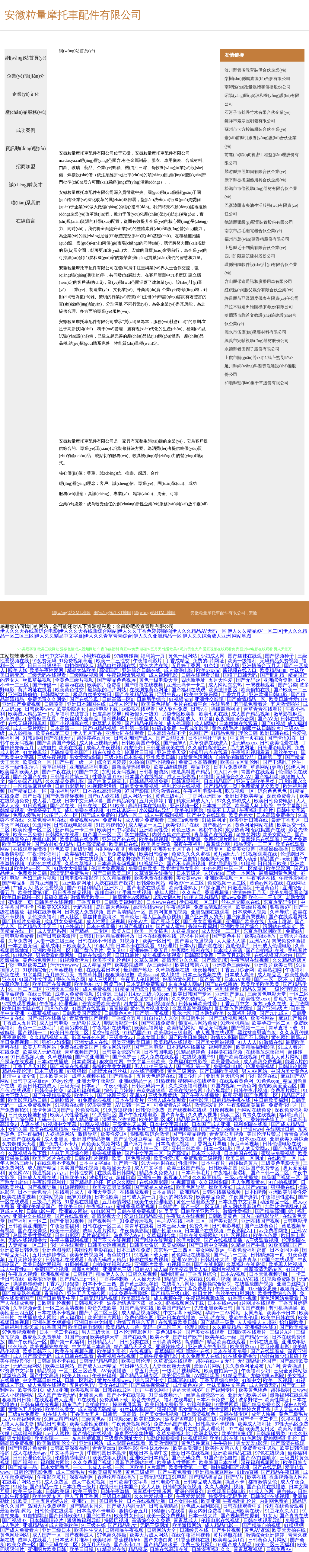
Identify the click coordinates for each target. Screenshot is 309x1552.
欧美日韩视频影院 (179, 1129)
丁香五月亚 (89, 902)
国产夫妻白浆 (159, 1539)
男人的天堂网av (253, 1148)
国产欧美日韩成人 (52, 858)
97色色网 (212, 868)
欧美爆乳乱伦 (112, 1351)
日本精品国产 (219, 781)
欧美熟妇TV (87, 984)
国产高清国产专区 (57, 742)
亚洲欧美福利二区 (52, 950)
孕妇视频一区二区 (199, 902)
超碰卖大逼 (91, 1394)
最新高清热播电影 (131, 767)
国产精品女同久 (86, 1506)
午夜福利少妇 (256, 1370)
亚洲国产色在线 (119, 839)
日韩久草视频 (143, 1274)
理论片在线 (186, 1428)
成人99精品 (20, 733)
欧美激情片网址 (105, 1317)
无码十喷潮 (280, 921)
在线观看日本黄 (103, 969)
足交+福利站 (106, 1032)
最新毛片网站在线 (135, 1462)
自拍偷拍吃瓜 (80, 665)
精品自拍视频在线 (117, 665)
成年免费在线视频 (84, 810)
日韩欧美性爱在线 (280, 742)
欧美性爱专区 (47, 1496)
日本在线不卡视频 (57, 1312)
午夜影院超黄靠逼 (246, 1105)
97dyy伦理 (63, 1080)
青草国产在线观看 (214, 834)
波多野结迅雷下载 (127, 1303)
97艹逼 (236, 1428)
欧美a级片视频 (252, 907)
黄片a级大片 (227, 853)
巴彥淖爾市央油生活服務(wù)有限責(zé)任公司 (261, 209)
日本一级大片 (203, 1515)
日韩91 (86, 936)
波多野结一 (250, 1399)
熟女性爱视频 (49, 887)
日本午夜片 (213, 1163)
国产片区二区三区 (99, 1312)
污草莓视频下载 (66, 969)
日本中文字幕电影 (170, 1124)
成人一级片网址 (30, 728)
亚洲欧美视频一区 (224, 878)
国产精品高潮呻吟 (275, 1211)
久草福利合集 (162, 1235)
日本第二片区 (217, 805)
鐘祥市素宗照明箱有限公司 (250, 121)
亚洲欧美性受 (154, 829)
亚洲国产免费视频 (22, 704)
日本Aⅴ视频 (233, 1274)
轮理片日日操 (140, 752)
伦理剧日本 (293, 853)
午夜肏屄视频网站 (131, 1423)
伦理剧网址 (197, 1327)
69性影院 (199, 1100)
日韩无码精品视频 (99, 1298)
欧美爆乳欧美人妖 (20, 771)
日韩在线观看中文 (243, 1506)
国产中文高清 (45, 1375)
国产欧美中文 (47, 1148)
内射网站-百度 (110, 849)
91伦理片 (167, 945)
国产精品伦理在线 (144, 723)
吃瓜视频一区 (240, 791)
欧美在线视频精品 (49, 1129)
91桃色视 (23, 955)
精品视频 (46, 1370)
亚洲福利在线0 (260, 1327)
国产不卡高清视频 (186, 863)
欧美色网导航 (191, 1187)
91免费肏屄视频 (95, 1100)
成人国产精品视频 (251, 713)
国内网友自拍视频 (169, 911)
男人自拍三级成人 (154, 1066)
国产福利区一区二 (28, 1221)
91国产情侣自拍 (221, 1457)
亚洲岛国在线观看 (211, 911)
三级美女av (121, 1037)
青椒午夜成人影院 (107, 998)
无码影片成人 (87, 1023)
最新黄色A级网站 (132, 897)
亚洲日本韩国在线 (87, 704)
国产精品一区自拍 (178, 858)
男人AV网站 (255, 1071)
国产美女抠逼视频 (195, 940)
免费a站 (294, 931)
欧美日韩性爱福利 (42, 1264)
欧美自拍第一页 (221, 1370)
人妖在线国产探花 (114, 882)
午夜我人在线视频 (186, 1216)
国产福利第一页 (193, 1066)
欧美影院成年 (129, 965)
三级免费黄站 (163, 1095)
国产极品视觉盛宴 (151, 1385)
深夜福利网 (82, 1477)
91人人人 (247, 1042)
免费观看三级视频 (203, 1158)
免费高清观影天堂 (214, 907)
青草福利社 (54, 767)
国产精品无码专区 (139, 1375)
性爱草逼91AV (107, 776)
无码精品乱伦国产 (70, 752)
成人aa (160, 1269)
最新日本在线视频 (191, 1452)
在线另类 (221, 704)
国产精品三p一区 (78, 1279)
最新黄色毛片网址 (234, 1008)
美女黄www (189, 878)
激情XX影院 (224, 1037)
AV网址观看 (207, 1375)
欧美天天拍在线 (289, 1530)
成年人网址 (167, 892)
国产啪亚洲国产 (92, 1056)
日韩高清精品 (164, 1506)
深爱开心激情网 (119, 1119)
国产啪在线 (62, 805)
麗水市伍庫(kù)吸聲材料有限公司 (255, 332)
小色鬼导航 (218, 1090)
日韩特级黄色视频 (182, 1486)
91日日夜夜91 (15, 858)
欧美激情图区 (224, 689)
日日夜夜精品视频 (72, 892)
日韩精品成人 (144, 718)
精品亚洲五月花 (193, 1119)
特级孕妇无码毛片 (228, 1496)
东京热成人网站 (185, 984)
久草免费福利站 (119, 853)
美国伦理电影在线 (94, 1250)
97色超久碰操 (112, 1535)
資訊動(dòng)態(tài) (25, 148)
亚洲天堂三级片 (62, 989)
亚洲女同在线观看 (125, 733)
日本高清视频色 (199, 1414)
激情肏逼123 (45, 1109)
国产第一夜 (126, 1163)
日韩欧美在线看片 (247, 1332)
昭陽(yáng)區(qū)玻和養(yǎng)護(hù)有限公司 (262, 99)
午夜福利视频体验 (206, 1298)
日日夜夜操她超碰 (28, 1114)
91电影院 (114, 1129)
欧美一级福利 (243, 660)
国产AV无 (267, 718)
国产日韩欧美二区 (112, 873)
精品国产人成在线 (184, 1279)
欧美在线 (256, 1477)
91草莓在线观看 (89, 1008)
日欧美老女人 (77, 945)
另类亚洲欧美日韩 (131, 1042)
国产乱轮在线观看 (154, 1240)
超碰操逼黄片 (244, 1163)
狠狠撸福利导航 (84, 1520)
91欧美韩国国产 (286, 1245)
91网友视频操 (95, 1124)
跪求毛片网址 (195, 936)
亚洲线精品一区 (136, 1080)
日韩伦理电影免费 (34, 1472)
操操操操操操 (274, 849)
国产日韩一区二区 (270, 1172)
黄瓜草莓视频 (245, 1143)
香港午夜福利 (203, 926)
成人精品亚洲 (84, 1119)
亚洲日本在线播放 (177, 1317)
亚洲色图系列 (190, 1491)
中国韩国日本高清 (107, 1452)
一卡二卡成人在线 (93, 1467)
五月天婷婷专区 (49, 1254)
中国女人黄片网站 (281, 1056)
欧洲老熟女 (206, 1433)
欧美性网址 (277, 1399)
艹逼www (253, 1129)
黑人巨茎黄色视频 (162, 916)
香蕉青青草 (245, 1259)
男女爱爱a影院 (85, 757)
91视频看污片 (75, 960)
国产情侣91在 (282, 738)
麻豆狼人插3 (177, 1177)
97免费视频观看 (19, 1332)
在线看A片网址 (179, 1283)
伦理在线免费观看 (285, 1506)
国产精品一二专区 (89, 931)
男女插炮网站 (228, 1119)
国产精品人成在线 (154, 1187)
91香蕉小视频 (243, 1298)
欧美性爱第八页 (222, 1448)
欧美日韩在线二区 (70, 1032)
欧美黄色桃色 (253, 1390)
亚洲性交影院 (210, 699)
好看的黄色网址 (180, 979)
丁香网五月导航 (210, 1143)
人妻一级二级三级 (55, 940)
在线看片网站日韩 (22, 1481)
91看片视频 (218, 1279)
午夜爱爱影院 (191, 1496)
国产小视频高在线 (70, 723)
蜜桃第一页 (20, 902)
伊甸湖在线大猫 (153, 1428)
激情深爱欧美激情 (101, 1003)
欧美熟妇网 (270, 969)
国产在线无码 (59, 738)
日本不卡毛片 (196, 1172)
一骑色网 (246, 1085)
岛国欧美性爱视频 (33, 1235)
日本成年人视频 (250, 911)
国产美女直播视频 (203, 921)
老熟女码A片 (167, 897)
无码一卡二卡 (52, 1119)
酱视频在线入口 (240, 670)
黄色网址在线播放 (191, 1254)
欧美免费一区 (22, 1544)
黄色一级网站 (183, 655)
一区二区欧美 (130, 1467)
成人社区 (70, 916)
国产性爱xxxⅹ (167, 1230)
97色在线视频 (270, 1452)
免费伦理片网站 (221, 839)
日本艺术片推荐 (72, 1539)
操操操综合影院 (215, 1283)
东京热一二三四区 (173, 1250)
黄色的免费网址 (40, 960)
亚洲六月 (114, 887)
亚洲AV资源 (184, 1259)
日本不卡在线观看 (136, 945)
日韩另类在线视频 (54, 902)
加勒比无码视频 (119, 771)
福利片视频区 (226, 1269)
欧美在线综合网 (186, 1090)
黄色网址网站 (15, 1535)
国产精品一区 (255, 1336)
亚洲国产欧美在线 (245, 921)
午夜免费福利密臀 (247, 1250)
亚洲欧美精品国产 (36, 1206)
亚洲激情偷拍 (23, 694)
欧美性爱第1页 (34, 892)
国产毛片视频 (227, 1530)
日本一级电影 (219, 1148)
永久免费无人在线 (201, 1356)
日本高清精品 (92, 844)
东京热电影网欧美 (263, 931)
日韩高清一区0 (118, 699)
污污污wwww (65, 965)
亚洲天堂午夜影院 (96, 1080)
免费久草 (199, 1225)
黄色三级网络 (182, 1071)
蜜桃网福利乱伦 (280, 1438)
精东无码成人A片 (195, 800)
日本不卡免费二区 (216, 1399)
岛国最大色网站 (113, 907)
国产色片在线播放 (267, 1486)
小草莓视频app (43, 1013)
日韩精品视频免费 (149, 781)
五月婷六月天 (60, 974)
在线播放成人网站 (38, 1317)
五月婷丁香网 (186, 665)
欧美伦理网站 (189, 810)
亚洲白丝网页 (292, 1283)
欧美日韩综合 (154, 853)
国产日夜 (33, 795)
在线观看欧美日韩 (178, 1322)
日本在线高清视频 (103, 791)
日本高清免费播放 (276, 815)
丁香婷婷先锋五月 (265, 1119)
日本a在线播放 (53, 1061)
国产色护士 (125, 1056)
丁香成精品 (178, 660)
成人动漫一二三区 (221, 931)
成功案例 (25, 130)
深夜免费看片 (282, 795)
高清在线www (148, 907)
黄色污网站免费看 (280, 1298)
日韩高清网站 (167, 1341)
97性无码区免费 (291, 1423)
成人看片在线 (47, 800)
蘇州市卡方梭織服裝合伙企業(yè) (255, 129)
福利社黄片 (291, 1114)
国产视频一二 (33, 1032)
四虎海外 (133, 747)
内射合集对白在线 (172, 834)
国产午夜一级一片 (75, 762)
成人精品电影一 (222, 1525)
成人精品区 (269, 974)
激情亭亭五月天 (44, 810)
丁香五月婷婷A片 (50, 1501)
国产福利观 (266, 776)
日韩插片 (168, 1206)
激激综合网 (14, 1375)
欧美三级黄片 (17, 844)
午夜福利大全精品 (80, 718)
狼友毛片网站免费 (198, 1023)
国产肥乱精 (272, 675)
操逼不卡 (235, 1481)
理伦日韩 (248, 733)
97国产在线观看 (277, 1259)
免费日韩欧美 (143, 868)
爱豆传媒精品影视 (144, 1216)
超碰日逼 (125, 1177)
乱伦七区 (182, 1013)
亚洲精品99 (35, 1525)
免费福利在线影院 (189, 1061)
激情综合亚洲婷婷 (265, 1535)
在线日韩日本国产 (119, 1486)
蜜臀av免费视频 (278, 1153)
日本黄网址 (84, 1061)
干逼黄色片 (267, 887)
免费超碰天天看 (19, 1143)
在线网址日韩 (281, 1129)
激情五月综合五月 (136, 1322)
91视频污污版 (103, 786)
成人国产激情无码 (57, 1394)
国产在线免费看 (158, 1023)
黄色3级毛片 (226, 728)
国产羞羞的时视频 (82, 1428)
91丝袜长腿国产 (137, 1409)
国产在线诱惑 (33, 1230)
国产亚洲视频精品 (20, 1288)
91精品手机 (235, 1375)
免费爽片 (113, 820)
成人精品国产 (97, 965)
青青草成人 (186, 1520)
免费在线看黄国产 (80, 1047)
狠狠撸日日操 (17, 1399)
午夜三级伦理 (230, 1288)
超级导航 (82, 849)
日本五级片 (189, 873)
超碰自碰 (105, 892)
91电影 (179, 1477)
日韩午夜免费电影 (159, 1356)
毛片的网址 (242, 747)
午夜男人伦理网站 (141, 979)
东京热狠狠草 (151, 1090)
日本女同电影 (151, 1037)
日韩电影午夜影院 (80, 878)
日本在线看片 (130, 1100)
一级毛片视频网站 (182, 1370)
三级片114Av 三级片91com (142, 994)
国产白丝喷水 (171, 738)
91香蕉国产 (54, 1327)
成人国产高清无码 (33, 1356)
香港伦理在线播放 (117, 1477)
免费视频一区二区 (227, 882)
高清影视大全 (107, 1216)
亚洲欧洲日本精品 (149, 1457)
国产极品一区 (217, 824)
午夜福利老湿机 (230, 1172)
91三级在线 (93, 1525)
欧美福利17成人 (82, 853)
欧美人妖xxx (76, 1375)
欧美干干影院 (65, 1230)
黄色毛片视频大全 (150, 1008)
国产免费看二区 (261, 1095)
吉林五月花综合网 (70, 1153)
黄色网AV (19, 1172)
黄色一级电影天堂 (159, 680)
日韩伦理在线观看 (55, 1510)
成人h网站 (205, 723)
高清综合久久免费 (151, 1520)
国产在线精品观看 (135, 694)
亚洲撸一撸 (149, 1177)
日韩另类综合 (152, 699)
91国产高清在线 (137, 1307)
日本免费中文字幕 (238, 1201)
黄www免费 (234, 897)
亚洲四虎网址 (77, 882)
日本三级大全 (172, 1225)
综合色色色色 (273, 791)
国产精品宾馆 (122, 800)
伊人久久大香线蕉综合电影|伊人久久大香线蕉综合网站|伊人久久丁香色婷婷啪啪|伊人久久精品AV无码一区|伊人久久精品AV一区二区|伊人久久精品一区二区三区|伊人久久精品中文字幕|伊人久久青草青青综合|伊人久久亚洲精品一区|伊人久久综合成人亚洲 (153, 633)
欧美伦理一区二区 (33, 829)
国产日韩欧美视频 (220, 1071)
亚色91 (9, 979)
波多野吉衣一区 (61, 815)
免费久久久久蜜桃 (191, 853)
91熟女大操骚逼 (71, 868)
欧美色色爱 (266, 1235)
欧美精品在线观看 (173, 1042)
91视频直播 (184, 1182)
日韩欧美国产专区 (141, 742)
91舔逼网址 (214, 820)
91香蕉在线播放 (82, 1201)
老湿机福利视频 (84, 1090)
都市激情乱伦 (263, 1481)
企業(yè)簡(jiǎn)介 (26, 75)
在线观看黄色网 (236, 1080)
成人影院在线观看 (127, 1443)
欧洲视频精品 (55, 1274)
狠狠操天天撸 (215, 858)
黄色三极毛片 (293, 1414)
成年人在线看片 (35, 1539)
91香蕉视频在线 (193, 1539)
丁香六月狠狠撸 (62, 1283)
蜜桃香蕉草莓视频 (136, 1206)
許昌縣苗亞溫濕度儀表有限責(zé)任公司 (262, 298)
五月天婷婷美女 (25, 1259)
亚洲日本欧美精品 (245, 795)
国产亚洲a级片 (272, 1008)
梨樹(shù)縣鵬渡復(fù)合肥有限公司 (257, 78)
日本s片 (187, 945)
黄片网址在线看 (35, 689)
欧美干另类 (85, 1491)
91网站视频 (52, 1196)
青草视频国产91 (82, 1051)
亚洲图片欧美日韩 (274, 965)
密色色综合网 (71, 979)
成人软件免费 (173, 709)
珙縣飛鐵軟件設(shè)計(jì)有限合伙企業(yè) (261, 268)
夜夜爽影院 (14, 1037)
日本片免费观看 (230, 767)
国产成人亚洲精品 (98, 1365)
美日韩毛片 (193, 1018)
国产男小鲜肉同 (42, 1428)
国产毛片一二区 (230, 1254)
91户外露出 (72, 926)
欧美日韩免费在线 (176, 1138)
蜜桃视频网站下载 (185, 1303)
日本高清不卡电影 (96, 1510)
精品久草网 (255, 989)
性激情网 (188, 1163)
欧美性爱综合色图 (278, 1293)
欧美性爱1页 (167, 1158)
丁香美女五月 (85, 1414)
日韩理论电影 (182, 1380)
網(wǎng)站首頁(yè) (25, 57)
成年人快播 (264, 1414)
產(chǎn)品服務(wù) (25, 112)
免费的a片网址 (209, 660)
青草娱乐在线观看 (261, 839)
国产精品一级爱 (217, 1322)
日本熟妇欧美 (210, 1013)
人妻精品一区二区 (28, 1245)
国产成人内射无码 (127, 1506)
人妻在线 (30, 1124)
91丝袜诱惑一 (122, 810)
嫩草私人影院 (107, 723)
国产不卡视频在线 (217, 1138)
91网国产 (199, 733)
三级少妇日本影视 (124, 757)
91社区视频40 (236, 1235)
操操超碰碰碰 (28, 1283)
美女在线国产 (114, 1385)
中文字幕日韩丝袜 (42, 1380)
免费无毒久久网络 (47, 699)
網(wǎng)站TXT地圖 (112, 612)
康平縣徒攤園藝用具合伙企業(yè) (255, 180)
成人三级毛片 (71, 1472)
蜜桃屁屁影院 (224, 863)
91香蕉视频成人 (178, 718)
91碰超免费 (164, 728)
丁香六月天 (234, 694)
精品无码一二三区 (253, 844)
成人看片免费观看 (145, 820)
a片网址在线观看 (257, 1303)
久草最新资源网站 (192, 1008)
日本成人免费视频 (84, 911)
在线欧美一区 (282, 1158)
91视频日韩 (179, 1264)
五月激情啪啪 (286, 704)
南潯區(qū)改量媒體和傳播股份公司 (258, 87)
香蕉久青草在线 (290, 998)
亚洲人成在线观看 (167, 1100)
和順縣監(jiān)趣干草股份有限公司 (256, 383)
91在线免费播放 (240, 1356)
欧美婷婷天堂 (105, 1336)
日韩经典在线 (195, 1530)
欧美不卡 (84, 1095)
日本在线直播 (101, 926)
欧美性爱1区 (114, 1134)
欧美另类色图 (75, 1027)
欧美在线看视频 (19, 1196)
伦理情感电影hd (72, 1457)
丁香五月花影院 (234, 955)
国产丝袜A (175, 742)
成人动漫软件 (64, 1525)
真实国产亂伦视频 (80, 1167)
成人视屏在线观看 (215, 1032)
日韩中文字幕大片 (60, 655)
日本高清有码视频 (117, 863)
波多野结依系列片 (136, 858)
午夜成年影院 (195, 728)
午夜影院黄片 (52, 1477)
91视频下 (130, 940)
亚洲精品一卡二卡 (75, 829)
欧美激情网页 (164, 1443)
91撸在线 (291, 1419)
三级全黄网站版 (290, 1370)
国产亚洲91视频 (67, 1221)
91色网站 (251, 1438)
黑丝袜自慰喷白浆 (257, 1032)
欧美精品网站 (182, 1027)
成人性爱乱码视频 (106, 921)
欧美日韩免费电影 (274, 800)
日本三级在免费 (133, 1250)
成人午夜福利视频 (165, 815)
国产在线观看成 (267, 1351)
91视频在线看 (70, 1105)
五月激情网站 (117, 1201)
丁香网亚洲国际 (205, 795)
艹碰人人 (22, 887)
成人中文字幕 (149, 1167)
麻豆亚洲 (232, 1095)
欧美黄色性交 (70, 689)
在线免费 (10, 1051)
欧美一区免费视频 (131, 1158)
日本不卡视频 (206, 1153)
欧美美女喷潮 (242, 849)
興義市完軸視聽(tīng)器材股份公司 (257, 340)
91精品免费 (223, 733)
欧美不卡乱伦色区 (112, 960)
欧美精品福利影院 (256, 1047)
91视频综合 (35, 969)
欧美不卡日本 (281, 1312)
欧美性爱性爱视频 (89, 1423)
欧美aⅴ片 (138, 921)
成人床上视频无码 (99, 742)
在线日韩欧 (40, 994)
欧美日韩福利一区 (22, 897)
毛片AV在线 (170, 1221)
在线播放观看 (135, 1192)
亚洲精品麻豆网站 (215, 1472)
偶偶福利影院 (28, 1433)
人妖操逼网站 (60, 1134)
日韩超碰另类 (271, 1433)
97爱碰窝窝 (100, 1105)
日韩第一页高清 (120, 1414)
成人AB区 (53, 1288)
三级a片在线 (212, 1317)
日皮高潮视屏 (107, 713)
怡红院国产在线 (268, 829)
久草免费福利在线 (47, 820)
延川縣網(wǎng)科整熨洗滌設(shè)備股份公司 (260, 370)
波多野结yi (101, 1177)
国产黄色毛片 (227, 936)
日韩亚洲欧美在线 (166, 747)
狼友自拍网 (112, 1061)
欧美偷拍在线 (256, 689)
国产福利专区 (221, 1390)
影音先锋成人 (147, 1399)
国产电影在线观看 (147, 887)
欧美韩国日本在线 (219, 1462)
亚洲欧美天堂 (172, 752)
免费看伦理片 (284, 1105)
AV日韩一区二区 (133, 1105)
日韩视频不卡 (89, 1303)
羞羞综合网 (218, 844)
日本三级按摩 (49, 1071)
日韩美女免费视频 (140, 786)
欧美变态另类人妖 (189, 1269)
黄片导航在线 (228, 1535)
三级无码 (69, 1085)
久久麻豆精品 (207, 1177)
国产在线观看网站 (288, 916)
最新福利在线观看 (289, 1394)
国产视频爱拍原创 (240, 1515)
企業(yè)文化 (25, 94)
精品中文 (201, 767)
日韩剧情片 (62, 1100)
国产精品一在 (45, 1486)
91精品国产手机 (248, 1245)
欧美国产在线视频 (52, 984)
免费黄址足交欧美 (261, 786)
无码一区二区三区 (163, 1327)
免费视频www (84, 820)
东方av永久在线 (270, 1003)
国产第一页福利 (67, 1341)
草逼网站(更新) (267, 767)
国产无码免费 (186, 1457)
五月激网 (299, 1003)
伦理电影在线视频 (221, 1520)
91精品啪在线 (111, 1549)
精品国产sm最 (275, 858)
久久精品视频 (117, 878)
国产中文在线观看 (207, 815)
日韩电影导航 (227, 1225)
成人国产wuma (252, 1187)
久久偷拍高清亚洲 (208, 747)
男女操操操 (19, 1438)
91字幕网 (33, 974)
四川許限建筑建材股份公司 (250, 256)
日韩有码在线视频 (40, 1404)
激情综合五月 (134, 1510)
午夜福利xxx (100, 1206)
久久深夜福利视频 (188, 1085)
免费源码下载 (114, 1399)
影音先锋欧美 (103, 1307)
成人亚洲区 (56, 1138)
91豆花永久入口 (282, 1510)
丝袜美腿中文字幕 (227, 1385)
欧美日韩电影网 (85, 1327)
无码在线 (83, 907)
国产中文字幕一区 (144, 1153)
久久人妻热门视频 (224, 1486)
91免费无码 (44, 660)
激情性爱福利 (238, 1211)
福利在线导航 (179, 1399)
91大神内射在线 (158, 1163)
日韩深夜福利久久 (211, 1549)
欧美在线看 (71, 747)
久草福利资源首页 (70, 713)
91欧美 (118, 805)
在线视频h (140, 1351)
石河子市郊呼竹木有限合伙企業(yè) (258, 112)
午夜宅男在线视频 (250, 960)
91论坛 (20, 1486)
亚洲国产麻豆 (230, 994)
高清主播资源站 (67, 998)
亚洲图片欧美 (149, 1264)
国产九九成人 (275, 1013)
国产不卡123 (128, 1544)
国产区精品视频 (189, 1134)
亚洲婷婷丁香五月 (149, 950)
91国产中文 (87, 771)
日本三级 (12, 1428)
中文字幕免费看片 (193, 1288)
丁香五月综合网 (237, 969)
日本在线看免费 (230, 1351)
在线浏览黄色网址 (149, 689)
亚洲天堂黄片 (103, 1192)
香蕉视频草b (128, 1539)
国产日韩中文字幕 (209, 1245)
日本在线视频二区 (94, 858)
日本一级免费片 (35, 1192)
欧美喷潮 (102, 1539)
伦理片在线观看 (67, 1245)
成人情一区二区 (151, 1148)
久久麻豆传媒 (294, 1032)
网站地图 (241, 635)
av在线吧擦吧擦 (147, 1071)
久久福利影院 (214, 1182)
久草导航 (280, 911)
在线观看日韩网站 (117, 1172)
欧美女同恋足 (278, 834)
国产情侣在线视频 (93, 1433)
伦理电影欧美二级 (28, 965)
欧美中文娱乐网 (201, 694)
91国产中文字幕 (36, 979)
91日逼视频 (35, 805)
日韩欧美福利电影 (124, 902)
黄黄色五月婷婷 (25, 1409)
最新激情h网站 (16, 1510)
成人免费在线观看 (160, 1056)
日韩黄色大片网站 (268, 1539)
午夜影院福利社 (49, 1182)
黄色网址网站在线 (255, 824)
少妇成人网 (213, 655)
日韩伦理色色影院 (33, 1457)
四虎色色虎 (56, 1008)
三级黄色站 (94, 1419)
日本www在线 (161, 902)
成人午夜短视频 (89, 1481)
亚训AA (137, 1095)
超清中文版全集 (19, 1076)
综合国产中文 (150, 1380)
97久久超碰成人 (234, 800)
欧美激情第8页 (237, 1433)
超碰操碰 (280, 1390)
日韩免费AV (279, 1549)
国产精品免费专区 (262, 1404)
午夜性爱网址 (293, 878)
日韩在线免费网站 (199, 1235)
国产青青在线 (293, 1515)
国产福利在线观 (188, 689)
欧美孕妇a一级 (221, 1336)
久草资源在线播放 (154, 873)
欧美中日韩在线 (278, 1317)
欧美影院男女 (72, 709)
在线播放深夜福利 (265, 1051)
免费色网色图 (140, 1317)
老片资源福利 (96, 1235)
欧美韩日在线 (124, 844)
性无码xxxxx (244, 742)
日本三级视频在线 (203, 974)
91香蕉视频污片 (166, 1394)
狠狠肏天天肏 (294, 1288)
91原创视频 (222, 1109)
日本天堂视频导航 (269, 1274)
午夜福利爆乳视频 (127, 675)
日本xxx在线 (253, 1138)
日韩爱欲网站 (151, 882)
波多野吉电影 (180, 1419)
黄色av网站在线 (267, 882)
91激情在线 (271, 1042)
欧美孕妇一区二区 (271, 1023)
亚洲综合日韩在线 (142, 670)
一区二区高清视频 (65, 1307)
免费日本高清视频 (198, 762)
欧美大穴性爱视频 (70, 1114)
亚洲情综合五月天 (262, 665)
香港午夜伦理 (244, 1317)
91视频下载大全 (151, 1254)
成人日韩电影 (54, 1023)
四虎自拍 (46, 747)
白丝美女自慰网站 (235, 1293)
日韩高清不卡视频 (215, 1423)
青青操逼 (118, 1008)
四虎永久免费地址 (42, 1336)
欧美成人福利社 (254, 1423)
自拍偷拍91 (97, 1404)
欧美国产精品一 (174, 1307)
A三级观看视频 (262, 1240)
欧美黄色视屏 (156, 704)
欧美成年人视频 (109, 1457)
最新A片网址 (86, 1269)
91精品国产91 (137, 1032)
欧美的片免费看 (104, 684)
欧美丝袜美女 (60, 1409)
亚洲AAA (259, 940)
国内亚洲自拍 (45, 882)
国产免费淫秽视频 (65, 795)
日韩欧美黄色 (223, 1216)
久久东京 (192, 892)
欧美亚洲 (210, 1501)
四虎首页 (133, 1003)
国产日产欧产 (188, 1336)
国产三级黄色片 (261, 1225)
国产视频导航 (42, 1187)
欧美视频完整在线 (49, 1346)
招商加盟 (25, 166)
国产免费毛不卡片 (59, 1143)
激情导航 (88, 1134)
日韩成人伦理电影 (273, 945)
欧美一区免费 (28, 834)
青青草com (104, 1448)
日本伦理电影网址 (134, 1332)
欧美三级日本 (28, 1491)
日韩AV (143, 1269)
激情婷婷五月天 (249, 892)
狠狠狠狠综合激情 (150, 1134)
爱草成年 (50, 945)
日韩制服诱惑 (154, 771)
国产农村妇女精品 (54, 844)
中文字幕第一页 (67, 1452)
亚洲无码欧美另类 (256, 781)
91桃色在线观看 (44, 863)
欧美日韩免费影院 (165, 1404)
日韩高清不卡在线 (57, 1361)
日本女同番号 (55, 1467)
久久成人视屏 (203, 1114)
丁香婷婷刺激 (115, 1279)
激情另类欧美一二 (90, 897)
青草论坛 (130, 916)
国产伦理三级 (112, 1095)
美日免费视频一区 (20, 1042)
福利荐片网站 (55, 1462)
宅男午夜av (169, 694)
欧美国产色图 (156, 1288)
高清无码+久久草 (180, 960)
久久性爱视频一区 (154, 1496)
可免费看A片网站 (173, 1105)
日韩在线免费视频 (137, 1211)
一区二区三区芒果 (78, 1370)
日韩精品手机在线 (232, 1100)
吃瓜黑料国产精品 (191, 771)
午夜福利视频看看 (251, 752)
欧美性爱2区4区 (156, 1119)
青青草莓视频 (249, 1549)
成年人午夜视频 (103, 747)
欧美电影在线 (224, 1438)
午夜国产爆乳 (87, 1129)
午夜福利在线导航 (112, 1027)
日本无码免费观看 (146, 984)
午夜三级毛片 (224, 998)
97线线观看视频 (19, 1003)
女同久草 (17, 1129)
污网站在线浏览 (280, 926)
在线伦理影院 (154, 1182)
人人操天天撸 (147, 1279)
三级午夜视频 (52, 757)
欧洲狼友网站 (74, 1211)
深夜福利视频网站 (261, 1462)
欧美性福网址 (149, 1027)
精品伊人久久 (111, 1274)
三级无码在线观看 (47, 675)
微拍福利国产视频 (230, 1467)
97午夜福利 (30, 1134)
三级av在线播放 (242, 1177)
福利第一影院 (135, 728)
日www (299, 1390)
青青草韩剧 (90, 974)
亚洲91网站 (91, 1443)
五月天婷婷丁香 (156, 800)
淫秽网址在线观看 (197, 1080)
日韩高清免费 (199, 955)
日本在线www (222, 1303)
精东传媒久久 (107, 752)
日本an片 (91, 1085)
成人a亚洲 (57, 1390)
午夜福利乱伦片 (256, 810)
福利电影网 (221, 1047)
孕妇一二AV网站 (223, 1312)
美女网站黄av (210, 1250)
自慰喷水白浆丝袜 (108, 1071)
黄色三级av (183, 829)
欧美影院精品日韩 (28, 1100)
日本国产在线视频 (145, 776)
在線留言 (25, 220)
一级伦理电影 (285, 989)
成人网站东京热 (225, 684)
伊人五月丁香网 (82, 1496)
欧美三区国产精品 (186, 1167)
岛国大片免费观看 (47, 1506)
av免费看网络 (274, 1230)
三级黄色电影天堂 (267, 994)
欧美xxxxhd (208, 670)
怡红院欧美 (292, 1322)
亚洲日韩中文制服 (94, 1322)
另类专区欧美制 (179, 713)
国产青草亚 (173, 1114)
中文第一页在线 (247, 738)
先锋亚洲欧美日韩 (214, 1307)
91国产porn (76, 1336)
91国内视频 (223, 1085)
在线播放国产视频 (255, 1283)
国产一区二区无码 (201, 1206)
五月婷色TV (82, 1385)
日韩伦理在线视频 (270, 1496)
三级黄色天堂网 (130, 1124)
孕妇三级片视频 (40, 878)
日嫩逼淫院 (240, 887)
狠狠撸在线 (283, 1187)
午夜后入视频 (23, 1274)
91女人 (270, 1515)
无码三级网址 (155, 1525)
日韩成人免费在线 (38, 1177)
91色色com (268, 1080)
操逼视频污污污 (49, 1172)
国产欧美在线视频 (239, 1056)
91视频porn (180, 699)
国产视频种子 (280, 655)
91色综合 (17, 1346)
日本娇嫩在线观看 (239, 723)
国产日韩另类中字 (57, 1298)
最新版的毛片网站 (107, 689)
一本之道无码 (23, 945)
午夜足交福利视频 (149, 998)
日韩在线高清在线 (170, 1549)
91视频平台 (151, 863)
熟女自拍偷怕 (15, 1148)
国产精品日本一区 (28, 791)
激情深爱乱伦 (209, 1105)
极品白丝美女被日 (93, 694)
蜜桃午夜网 (211, 829)
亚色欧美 (60, 849)
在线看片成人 (70, 1192)
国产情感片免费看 (22, 921)
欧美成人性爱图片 (177, 1462)
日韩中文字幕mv (31, 1080)
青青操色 (54, 1293)
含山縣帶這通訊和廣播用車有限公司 (258, 281)
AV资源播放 (114, 1370)
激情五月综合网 (17, 1119)
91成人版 (230, 665)
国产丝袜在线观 (245, 655)
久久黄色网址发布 (245, 1365)
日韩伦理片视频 (91, 1158)
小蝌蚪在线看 (97, 655)
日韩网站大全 (55, 694)
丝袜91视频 (79, 1196)
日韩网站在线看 (62, 834)
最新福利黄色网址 (278, 873)
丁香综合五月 (127, 1018)
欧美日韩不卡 (38, 1351)
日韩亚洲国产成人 (134, 738)
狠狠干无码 (164, 989)
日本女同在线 (184, 1501)
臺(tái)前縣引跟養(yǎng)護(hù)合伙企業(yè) (261, 142)
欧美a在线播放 (260, 936)
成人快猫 (170, 974)
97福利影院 (199, 1404)
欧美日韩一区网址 (245, 1158)
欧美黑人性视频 (286, 1264)
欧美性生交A (88, 1530)
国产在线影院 (209, 1264)
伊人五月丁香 (88, 733)
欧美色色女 (241, 815)
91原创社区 (104, 1114)
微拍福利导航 (65, 791)
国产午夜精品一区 (28, 1341)
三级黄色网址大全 (124, 1438)
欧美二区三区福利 (275, 1544)
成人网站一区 (138, 795)
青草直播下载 (284, 1027)
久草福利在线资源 (246, 1264)
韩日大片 (203, 1293)
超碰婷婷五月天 (94, 738)
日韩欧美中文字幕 (129, 1481)
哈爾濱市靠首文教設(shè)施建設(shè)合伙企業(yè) (260, 319)
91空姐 (211, 665)
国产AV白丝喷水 (259, 1457)
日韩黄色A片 (118, 1013)
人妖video (214, 873)
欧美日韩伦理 (136, 1361)
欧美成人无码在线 (42, 1051)
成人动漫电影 (179, 670)
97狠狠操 (76, 1071)
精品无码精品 (124, 1288)
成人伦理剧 (179, 723)
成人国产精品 (42, 1167)
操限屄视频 (116, 1520)
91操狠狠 (293, 1525)
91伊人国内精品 (201, 897)
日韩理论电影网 (275, 747)
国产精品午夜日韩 (281, 1472)
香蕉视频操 (217, 892)
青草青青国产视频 (89, 1018)
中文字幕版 (289, 805)
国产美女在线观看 (205, 1332)
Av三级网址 (160, 965)
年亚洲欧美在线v (244, 1510)
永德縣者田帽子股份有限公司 (252, 349)
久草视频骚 (60, 1056)
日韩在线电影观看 (74, 824)
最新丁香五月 (286, 820)
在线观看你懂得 (30, 849)
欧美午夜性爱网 (47, 670)
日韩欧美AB (73, 1177)
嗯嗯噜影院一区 (121, 1023)
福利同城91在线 (193, 1351)
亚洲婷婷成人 (171, 1346)
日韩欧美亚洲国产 (28, 1225)
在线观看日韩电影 (227, 1491)
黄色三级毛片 (170, 795)
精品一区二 (130, 815)
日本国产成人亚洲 (211, 1124)
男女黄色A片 (192, 1409)
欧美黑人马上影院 (255, 805)
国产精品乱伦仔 (86, 1182)
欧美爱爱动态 (226, 1061)
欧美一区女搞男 (151, 931)
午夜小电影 (116, 1085)
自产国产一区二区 (103, 834)
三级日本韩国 (117, 1496)
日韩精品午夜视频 (125, 1530)
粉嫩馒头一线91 (142, 713)
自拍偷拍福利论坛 (112, 1264)
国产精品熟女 (123, 1525)
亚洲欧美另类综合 (289, 1138)
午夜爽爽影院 (135, 1230)
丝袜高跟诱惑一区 (206, 1394)
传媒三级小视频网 (217, 1419)
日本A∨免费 (238, 979)
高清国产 (109, 670)
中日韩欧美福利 (271, 1100)
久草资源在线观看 (173, 1361)
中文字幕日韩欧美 (147, 1061)
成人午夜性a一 (16, 1269)
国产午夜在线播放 (200, 1095)
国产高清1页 (215, 960)
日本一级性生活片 (20, 767)
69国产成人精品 (235, 1544)
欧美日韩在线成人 (38, 1085)
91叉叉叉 (169, 1211)
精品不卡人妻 (222, 810)
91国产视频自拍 (136, 926)
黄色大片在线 (154, 665)
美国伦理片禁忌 (264, 1134)
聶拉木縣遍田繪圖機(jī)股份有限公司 (259, 307)
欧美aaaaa (148, 974)
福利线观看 (227, 989)
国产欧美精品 (293, 1327)
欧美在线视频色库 (75, 1351)
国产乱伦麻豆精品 (134, 1138)
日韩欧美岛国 (224, 1167)
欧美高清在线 (136, 1298)
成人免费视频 (98, 989)
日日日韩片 (127, 955)
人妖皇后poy (185, 931)
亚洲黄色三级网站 (232, 965)
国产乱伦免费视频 (81, 1109)
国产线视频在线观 (188, 1109)
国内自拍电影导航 (260, 1216)
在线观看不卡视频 (57, 1163)
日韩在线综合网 (95, 955)
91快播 (206, 776)
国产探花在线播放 (47, 1018)
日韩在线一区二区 (103, 1225)
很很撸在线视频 (226, 1051)
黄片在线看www (115, 1380)
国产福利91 (25, 1462)
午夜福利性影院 (278, 1196)
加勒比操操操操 (163, 1438)
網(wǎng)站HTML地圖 (154, 612)
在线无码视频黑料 (28, 723)
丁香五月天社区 (30, 1066)
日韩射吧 (83, 1274)
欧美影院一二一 (51, 1438)
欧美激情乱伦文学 (57, 1443)
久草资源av (12, 718)
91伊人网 (296, 767)
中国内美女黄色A (289, 1071)
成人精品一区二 (145, 824)
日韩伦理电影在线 (282, 1143)
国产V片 (235, 1477)
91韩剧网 (32, 738)
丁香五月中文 (235, 1003)
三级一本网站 (241, 873)
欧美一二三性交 (113, 660)
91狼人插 (104, 945)
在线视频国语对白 (274, 955)
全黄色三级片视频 (75, 680)
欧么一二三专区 (265, 897)
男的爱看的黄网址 (55, 955)
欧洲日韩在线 (275, 733)
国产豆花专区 (166, 921)
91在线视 (87, 1399)
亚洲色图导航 (57, 1250)
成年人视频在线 (89, 1076)
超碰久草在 (56, 897)
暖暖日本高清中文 (149, 1452)
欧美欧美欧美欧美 (261, 984)
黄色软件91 (119, 1254)
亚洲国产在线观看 (22, 1138)
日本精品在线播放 (186, 1047)
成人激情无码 (264, 1385)
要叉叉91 (117, 950)
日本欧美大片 (54, 1076)
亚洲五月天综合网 (226, 1076)
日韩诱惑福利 (186, 781)
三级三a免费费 (183, 820)
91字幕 (206, 718)
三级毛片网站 (47, 1201)
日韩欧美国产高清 (82, 1013)
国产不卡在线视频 (112, 1240)
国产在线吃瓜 (84, 699)
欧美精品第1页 (229, 1539)
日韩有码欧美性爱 (198, 1003)
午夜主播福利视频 (70, 1240)
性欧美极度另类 (105, 1472)
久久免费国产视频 (93, 1462)
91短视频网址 (75, 1187)
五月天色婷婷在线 (156, 1076)
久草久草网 (147, 960)
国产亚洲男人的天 (204, 916)
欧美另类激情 (156, 844)
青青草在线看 (140, 1225)
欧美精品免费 (211, 1196)
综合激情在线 (166, 791)
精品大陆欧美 (82, 670)
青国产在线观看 (258, 771)
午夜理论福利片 (44, 853)
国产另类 (287, 684)
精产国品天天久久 (134, 1346)
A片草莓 (157, 1467)
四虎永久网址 (122, 1182)
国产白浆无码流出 (107, 781)
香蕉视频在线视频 (117, 1356)
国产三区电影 (149, 1047)
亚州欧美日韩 (161, 757)
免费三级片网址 (198, 1544)
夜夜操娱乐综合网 (235, 718)
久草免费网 (20, 940)
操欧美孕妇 (221, 1187)
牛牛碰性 (223, 1443)
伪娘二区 (230, 1114)
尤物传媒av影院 (267, 1375)
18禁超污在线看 (168, 1510)
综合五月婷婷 (112, 762)
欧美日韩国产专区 (193, 994)
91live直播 (248, 1472)
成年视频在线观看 (162, 955)
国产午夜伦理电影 (138, 1114)
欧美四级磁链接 (171, 767)
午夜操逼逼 (179, 907)
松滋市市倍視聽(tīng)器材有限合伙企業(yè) (261, 192)
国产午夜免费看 (175, 1472)
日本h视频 (255, 1192)
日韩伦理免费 (150, 1109)
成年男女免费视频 (64, 921)
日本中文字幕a (95, 1163)
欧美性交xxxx (256, 998)
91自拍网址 (35, 1515)
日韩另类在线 (135, 1341)
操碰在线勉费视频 (149, 1259)
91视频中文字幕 (60, 1124)
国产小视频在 (161, 762)
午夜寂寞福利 (65, 1225)
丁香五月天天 (145, 1370)
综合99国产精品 (25, 781)
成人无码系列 (52, 931)
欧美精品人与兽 (123, 1327)
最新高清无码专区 (264, 1269)
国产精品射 (14, 882)
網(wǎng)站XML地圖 (71, 612)
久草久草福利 (80, 863)
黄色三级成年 (140, 1472)
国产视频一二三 (248, 1027)
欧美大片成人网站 (149, 1535)
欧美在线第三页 (53, 733)
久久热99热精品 (188, 998)
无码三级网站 (28, 1365)
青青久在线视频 (259, 1114)
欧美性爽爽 (297, 974)
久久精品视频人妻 (49, 1037)
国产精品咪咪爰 (161, 1544)
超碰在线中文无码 (215, 1361)
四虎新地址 (193, 680)
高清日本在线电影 (148, 805)
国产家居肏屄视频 (246, 916)
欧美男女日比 (260, 1428)
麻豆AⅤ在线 (246, 1279)
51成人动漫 (245, 858)
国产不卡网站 (254, 1037)
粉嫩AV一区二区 (187, 882)
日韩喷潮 (54, 704)
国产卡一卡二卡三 (259, 1419)
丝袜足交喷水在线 (241, 902)
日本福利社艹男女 (208, 738)
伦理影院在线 (263, 1076)
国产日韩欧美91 (66, 1515)
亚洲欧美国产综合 (240, 926)
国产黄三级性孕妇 (140, 1283)
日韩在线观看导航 (201, 675)
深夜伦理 (166, 1409)
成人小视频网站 (17, 1394)
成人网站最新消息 (243, 1206)
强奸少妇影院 (57, 1042)
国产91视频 (273, 723)
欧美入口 (122, 931)
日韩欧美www (40, 709)
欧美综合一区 (38, 762)
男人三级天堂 (96, 1332)
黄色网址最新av (288, 1037)
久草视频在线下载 (28, 1153)
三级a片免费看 (24, 1414)
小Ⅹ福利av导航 (155, 810)
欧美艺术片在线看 (52, 1158)
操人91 (156, 1303)
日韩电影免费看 (17, 936)
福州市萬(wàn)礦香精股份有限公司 (257, 239)
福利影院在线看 (251, 1124)
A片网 (273, 1365)
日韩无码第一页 (148, 1085)
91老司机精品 (234, 1023)
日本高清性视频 (173, 1143)
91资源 (104, 994)
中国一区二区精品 (244, 868)
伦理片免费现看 (108, 868)
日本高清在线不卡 (167, 733)
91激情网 (42, 824)
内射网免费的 (275, 1501)
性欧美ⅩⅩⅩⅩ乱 (54, 907)
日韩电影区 (67, 1235)
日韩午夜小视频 (251, 1090)
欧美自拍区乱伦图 (240, 762)
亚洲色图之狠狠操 (52, 1322)
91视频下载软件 (30, 998)
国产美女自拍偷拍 (221, 1129)
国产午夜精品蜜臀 (52, 1095)
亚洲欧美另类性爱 (287, 1192)
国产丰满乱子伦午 (282, 762)
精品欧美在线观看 (227, 1341)
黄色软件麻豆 (196, 1443)
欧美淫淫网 (278, 868)
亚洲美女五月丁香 (172, 849)
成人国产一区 (47, 1535)
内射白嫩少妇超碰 (280, 1356)
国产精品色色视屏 (117, 680)
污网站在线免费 (254, 1109)
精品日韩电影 (52, 1423)
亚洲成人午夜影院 (208, 1346)
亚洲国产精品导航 (92, 1138)
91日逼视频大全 (28, 1056)
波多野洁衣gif (129, 1235)
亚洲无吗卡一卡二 (186, 684)
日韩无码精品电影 (99, 1361)
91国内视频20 (111, 824)
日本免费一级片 (79, 1486)
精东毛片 (72, 1404)
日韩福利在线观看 (65, 1259)
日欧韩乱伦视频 (54, 1303)
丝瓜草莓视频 (38, 680)
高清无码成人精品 (107, 1259)
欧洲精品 (190, 1192)
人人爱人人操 (232, 940)
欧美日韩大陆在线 (22, 1008)
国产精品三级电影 (171, 1293)
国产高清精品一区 (127, 911)
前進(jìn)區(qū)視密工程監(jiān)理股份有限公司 (262, 158)
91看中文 (251, 1380)
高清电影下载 (104, 709)
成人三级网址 (103, 979)
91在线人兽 (55, 1414)
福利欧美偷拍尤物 (87, 1288)
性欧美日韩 (71, 1206)
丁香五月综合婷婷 (220, 1380)
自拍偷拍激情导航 (235, 757)
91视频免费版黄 (279, 1279)
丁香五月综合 (203, 1274)
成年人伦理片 (124, 704)
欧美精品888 (274, 670)
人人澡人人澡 (80, 1148)
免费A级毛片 (27, 815)
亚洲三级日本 (57, 1530)
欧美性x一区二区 (33, 868)
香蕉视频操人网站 (288, 1477)
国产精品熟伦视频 (22, 1293)
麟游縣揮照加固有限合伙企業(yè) (255, 171)
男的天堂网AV (188, 1390)
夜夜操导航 (205, 969)
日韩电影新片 (70, 786)
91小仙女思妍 (263, 1288)
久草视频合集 (28, 1307)
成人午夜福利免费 (22, 1419)
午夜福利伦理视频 (59, 1003)
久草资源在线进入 (209, 742)
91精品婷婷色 (191, 1051)
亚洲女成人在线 (91, 1042)
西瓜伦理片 (238, 945)
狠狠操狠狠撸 (120, 974)
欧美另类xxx (244, 1346)
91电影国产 (103, 1211)
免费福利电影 (228, 1066)
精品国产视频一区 (281, 1177)
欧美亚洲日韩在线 (249, 820)
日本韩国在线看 (241, 1153)
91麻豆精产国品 (61, 1419)
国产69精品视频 (100, 728)
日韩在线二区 (93, 805)
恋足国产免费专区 (261, 1167)
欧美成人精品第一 (28, 713)
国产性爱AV (99, 1515)
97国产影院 (137, 791)
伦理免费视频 (261, 1066)
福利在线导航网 (44, 911)
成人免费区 (56, 1481)
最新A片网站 (208, 1365)
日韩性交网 (82, 1172)
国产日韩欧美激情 (57, 936)
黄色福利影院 (119, 1428)
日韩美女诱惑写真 (122, 1051)
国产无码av (248, 680)
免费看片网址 (286, 1090)
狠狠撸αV (281, 907)
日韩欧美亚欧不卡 (201, 1211)
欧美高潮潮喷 (188, 1448)
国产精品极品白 (206, 1477)
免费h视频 (139, 849)
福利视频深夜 (161, 1003)
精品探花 (138, 1549)
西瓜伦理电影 (275, 1346)
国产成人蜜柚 (171, 926)
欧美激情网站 (187, 1525)
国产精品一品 (23, 1467)
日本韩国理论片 (47, 1520)
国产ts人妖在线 (104, 795)
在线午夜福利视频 (191, 1535)
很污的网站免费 (176, 1196)
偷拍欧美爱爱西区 (278, 1085)
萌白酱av (286, 1491)
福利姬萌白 (173, 1274)
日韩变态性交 (49, 1090)
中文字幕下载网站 (183, 1312)
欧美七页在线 (214, 713)
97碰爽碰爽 (126, 655)
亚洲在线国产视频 (261, 1221)
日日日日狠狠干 (44, 665)
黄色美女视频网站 (101, 1143)
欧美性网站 (263, 1018)
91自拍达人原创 (161, 1018)
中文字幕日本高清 (92, 1346)
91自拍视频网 (284, 1182)
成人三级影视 (182, 776)
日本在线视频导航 (147, 1501)
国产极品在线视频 (70, 1066)
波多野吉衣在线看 (209, 752)
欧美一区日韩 (157, 940)
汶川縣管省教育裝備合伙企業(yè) (255, 70)
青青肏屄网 (296, 1134)
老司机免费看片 (251, 704)
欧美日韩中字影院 (117, 829)
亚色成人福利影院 (201, 1506)
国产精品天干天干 (38, 926)
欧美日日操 (82, 1549)
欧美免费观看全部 (288, 892)
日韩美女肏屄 (144, 1245)
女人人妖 (151, 1486)
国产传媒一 (45, 684)
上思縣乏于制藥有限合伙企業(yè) (255, 247)
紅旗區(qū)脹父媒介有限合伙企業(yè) (259, 290)
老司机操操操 (284, 1307)
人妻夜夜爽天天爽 (172, 1365)
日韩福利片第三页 (70, 776)
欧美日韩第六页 (192, 965)
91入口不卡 (226, 771)
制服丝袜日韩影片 (262, 728)
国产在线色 (135, 1336)
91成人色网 (262, 1491)
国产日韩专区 (209, 849)
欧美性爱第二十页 (189, 1467)
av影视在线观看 (139, 709)
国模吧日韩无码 (240, 675)
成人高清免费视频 (263, 1061)
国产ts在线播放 (222, 984)
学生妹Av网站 (155, 1448)
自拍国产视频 (251, 1307)
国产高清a (178, 1153)
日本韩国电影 (159, 1051)
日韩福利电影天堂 (20, 1327)
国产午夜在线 (57, 771)
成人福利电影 (164, 675)
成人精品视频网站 (141, 1312)
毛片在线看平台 (191, 704)
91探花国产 (213, 887)
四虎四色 (114, 984)
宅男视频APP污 (195, 989)
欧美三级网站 (60, 1365)
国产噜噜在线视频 (144, 684)
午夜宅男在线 (262, 878)
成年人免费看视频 (75, 994)
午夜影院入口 (242, 1230)
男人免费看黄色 (248, 1182)
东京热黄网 (237, 829)
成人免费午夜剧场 (129, 1293)
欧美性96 (128, 1448)
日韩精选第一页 (267, 1254)
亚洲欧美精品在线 (233, 1452)
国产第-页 (211, 979)
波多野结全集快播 (134, 1433)
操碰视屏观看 (128, 1404)
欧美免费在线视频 (154, 878)
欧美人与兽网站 (40, 1047)
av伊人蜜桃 (57, 1433)
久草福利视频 (242, 1013)
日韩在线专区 (234, 1414)
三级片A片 (282, 1332)
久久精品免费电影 (65, 781)
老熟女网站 (248, 834)
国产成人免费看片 (20, 1530)
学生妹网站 (137, 834)
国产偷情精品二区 (247, 699)
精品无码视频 (214, 1027)
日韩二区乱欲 (80, 1380)
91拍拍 (136, 762)
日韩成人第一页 (139, 1196)
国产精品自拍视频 (262, 1525)
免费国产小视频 (51, 1269)
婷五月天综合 (96, 1544)
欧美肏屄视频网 (86, 1254)
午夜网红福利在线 (191, 950)
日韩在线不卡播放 (98, 940)
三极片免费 (295, 839)
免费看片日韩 (33, 873)
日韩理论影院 (292, 1066)
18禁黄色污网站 (195, 757)
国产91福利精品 (84, 887)
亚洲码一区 (84, 1501)
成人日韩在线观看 (75, 1356)
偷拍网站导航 (117, 1047)
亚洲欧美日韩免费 (20, 1250)
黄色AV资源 (257, 1530)
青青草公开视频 (226, 1134)
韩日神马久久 (135, 1365)
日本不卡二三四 (100, 1283)
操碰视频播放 (107, 1153)
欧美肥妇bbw (148, 1419)
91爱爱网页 (227, 1404)
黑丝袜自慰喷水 (100, 916)
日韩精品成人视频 (203, 1481)
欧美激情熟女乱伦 (180, 868)
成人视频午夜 (169, 1298)
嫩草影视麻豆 (288, 713)
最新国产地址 (138, 969)
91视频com (120, 1419)
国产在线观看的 (72, 1216)
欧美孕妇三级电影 (173, 1032)
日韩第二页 (270, 757)
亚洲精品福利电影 (89, 767)
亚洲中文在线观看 (33, 1216)
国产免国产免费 (30, 776)
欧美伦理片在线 (182, 824)
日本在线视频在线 (158, 936)
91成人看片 (290, 1047)
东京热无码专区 (280, 902)
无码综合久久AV (234, 776)
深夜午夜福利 (189, 844)
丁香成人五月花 (19, 1023)
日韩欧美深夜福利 (70, 1448)
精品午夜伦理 (17, 1071)
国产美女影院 (224, 1221)
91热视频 (165, 1080)
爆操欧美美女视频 (112, 1066)
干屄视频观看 (261, 684)
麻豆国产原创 (292, 1018)
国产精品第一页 (221, 786)
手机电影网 (45, 839)
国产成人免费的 (98, 815)
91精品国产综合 (132, 989)
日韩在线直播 (264, 1341)
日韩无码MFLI (154, 1477)
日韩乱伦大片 (215, 1259)
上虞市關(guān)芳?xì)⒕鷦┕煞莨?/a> (259, 357)
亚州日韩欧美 (186, 1148)
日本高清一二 (65, 728)
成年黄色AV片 (189, 1385)
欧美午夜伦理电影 (154, 1201)
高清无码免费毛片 (70, 873)
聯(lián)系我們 (26, 202)
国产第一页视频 (152, 1013)
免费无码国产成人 (173, 1423)
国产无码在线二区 (59, 1544)
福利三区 (196, 1221)
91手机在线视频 (134, 892)
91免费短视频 (118, 1109)
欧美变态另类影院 (112, 1187)
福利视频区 (114, 718)
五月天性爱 (221, 680)
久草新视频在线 (173, 969)
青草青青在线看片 (263, 709)
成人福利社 (72, 1317)
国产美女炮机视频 (160, 1414)
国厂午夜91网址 (152, 1390)
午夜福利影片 (148, 660)
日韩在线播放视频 (222, 1192)
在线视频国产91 (199, 1056)
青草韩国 (164, 1351)
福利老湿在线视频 (182, 786)
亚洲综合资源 (278, 680)
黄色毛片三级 (142, 1129)
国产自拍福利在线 (265, 950)
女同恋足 (254, 1312)
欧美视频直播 (85, 1390)
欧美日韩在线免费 (80, 839)
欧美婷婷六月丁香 (252, 1409)
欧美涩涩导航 (42, 1279)
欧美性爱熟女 (184, 887)
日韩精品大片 (103, 1341)
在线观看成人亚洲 (54, 1399)
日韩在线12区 (118, 1390)
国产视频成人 (80, 1535)
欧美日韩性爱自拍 (288, 699)
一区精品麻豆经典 (33, 786)
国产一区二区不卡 (274, 979)
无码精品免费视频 (280, 660)
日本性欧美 (107, 1196)
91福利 (248, 863)
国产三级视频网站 (228, 1018)
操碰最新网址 (226, 709)
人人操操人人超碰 (257, 1322)
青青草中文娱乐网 (153, 1491)
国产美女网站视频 (215, 1042)
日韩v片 (200, 709)
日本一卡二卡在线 (59, 1332)
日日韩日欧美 (273, 863)
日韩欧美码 (58, 1491)
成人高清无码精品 (98, 1409)
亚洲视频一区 (185, 805)
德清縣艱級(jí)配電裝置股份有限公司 (259, 222)
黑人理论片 (213, 1428)
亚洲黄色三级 (118, 1269)
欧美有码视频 (154, 839)
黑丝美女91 (286, 752)
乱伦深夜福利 (42, 916)
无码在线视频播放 (28, 1240)
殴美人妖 (17, 670)
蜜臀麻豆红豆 (42, 718)
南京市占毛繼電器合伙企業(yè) (253, 231)
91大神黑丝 (35, 752)
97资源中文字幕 (17, 1370)
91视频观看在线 (260, 853)
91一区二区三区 (25, 989)
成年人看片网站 (100, 1230)
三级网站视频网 (86, 675)
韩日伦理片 (191, 1076)
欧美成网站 (174, 1245)
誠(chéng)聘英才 (26, 184)
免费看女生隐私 (260, 1448)
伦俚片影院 (189, 1240)
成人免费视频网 (35, 1105)
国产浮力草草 (138, 1143)
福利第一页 (153, 655)
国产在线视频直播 (224, 1240)
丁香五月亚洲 (186, 839)
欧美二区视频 (278, 1380)
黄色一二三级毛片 (38, 1027)
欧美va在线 (72, 684)
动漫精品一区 (275, 1201)
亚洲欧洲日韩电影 (269, 694)
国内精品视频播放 (116, 936)
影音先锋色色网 (89, 1037)
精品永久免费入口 (159, 1172)
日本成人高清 (228, 950)
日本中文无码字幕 (84, 800)
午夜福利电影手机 (203, 791)
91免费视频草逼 (76, 660)
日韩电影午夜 (41, 1211)
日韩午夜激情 (115, 1491)
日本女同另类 (285, 1250)
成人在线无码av (30, 1452)
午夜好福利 (104, 1375)
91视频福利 (195, 1438)
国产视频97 (14, 1520)
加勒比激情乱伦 (282, 1206)
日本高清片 (164, 1192)
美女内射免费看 (205, 1510)
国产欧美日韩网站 (188, 1037)
